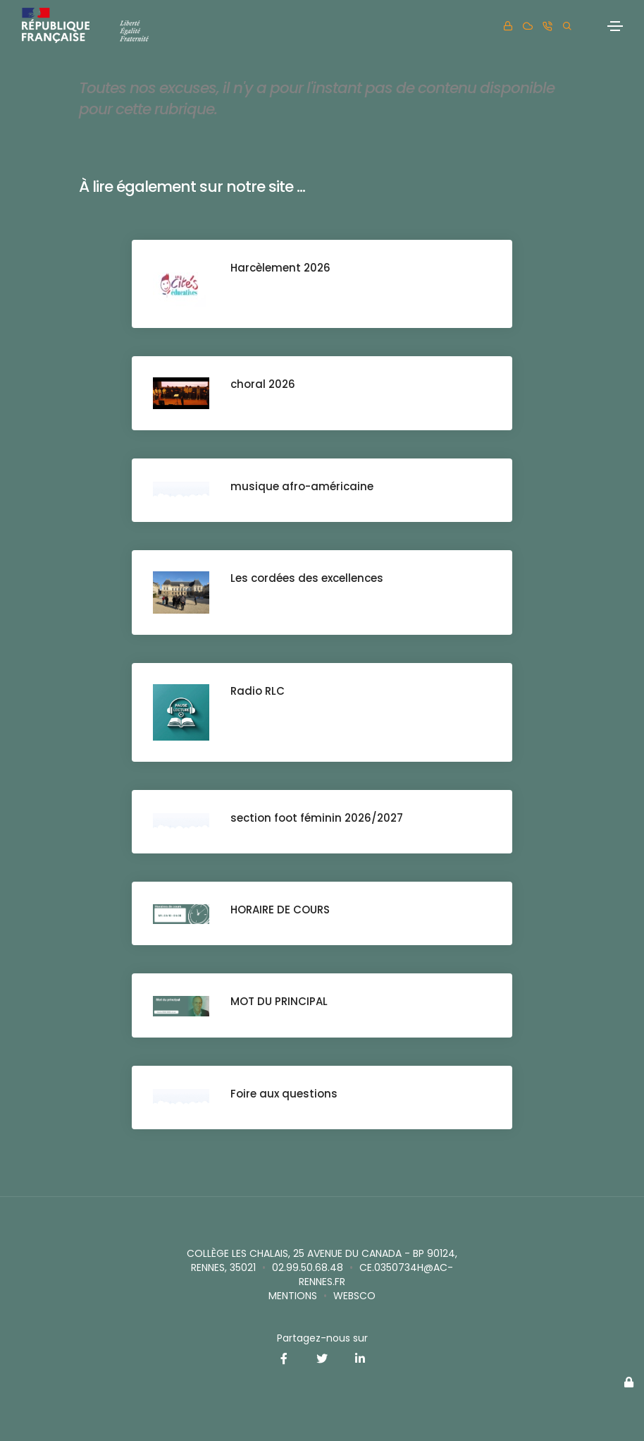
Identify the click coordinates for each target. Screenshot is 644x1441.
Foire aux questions (284, 1093)
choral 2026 (262, 384)
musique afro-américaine (301, 486)
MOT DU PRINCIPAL (279, 1001)
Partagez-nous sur (322, 1338)
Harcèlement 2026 (280, 267)
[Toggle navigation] (615, 26)
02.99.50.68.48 (307, 1267)
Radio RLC (257, 690)
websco (354, 1296)
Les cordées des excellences (306, 578)
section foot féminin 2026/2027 (316, 817)
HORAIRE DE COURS (280, 909)
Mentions (292, 1296)
